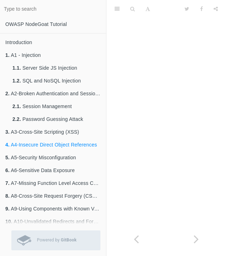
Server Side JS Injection (44, 68)
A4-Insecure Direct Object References (51, 145)
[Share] (215, 9)
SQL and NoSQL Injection (46, 81)
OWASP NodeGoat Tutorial (36, 24)
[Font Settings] (147, 9)
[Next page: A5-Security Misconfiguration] (196, 239)
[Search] (132, 9)
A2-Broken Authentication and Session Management (55, 93)
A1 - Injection (23, 55)
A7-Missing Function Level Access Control (55, 183)
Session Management (42, 106)
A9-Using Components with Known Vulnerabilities (55, 209)
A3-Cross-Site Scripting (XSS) (42, 132)
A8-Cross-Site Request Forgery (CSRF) (53, 196)
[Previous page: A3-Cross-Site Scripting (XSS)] (136, 239)
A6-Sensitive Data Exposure (40, 170)
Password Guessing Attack (47, 119)
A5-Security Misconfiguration (40, 157)
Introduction (18, 42)
